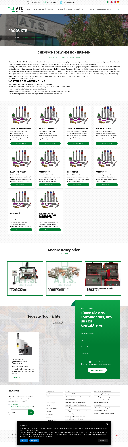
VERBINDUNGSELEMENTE (71, 408)
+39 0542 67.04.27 (36, 2)
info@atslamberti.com (70, 2)
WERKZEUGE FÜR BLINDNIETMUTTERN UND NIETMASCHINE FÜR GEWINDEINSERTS (75, 418)
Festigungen (49, 414)
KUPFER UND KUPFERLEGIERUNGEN (102, 394)
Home (28, 9)
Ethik (47, 397)
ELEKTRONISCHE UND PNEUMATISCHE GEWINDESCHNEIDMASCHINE (102, 401)
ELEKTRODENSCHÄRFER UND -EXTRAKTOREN (104, 413)
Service (60, 9)
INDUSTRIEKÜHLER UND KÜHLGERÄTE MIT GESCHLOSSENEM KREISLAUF (103, 409)
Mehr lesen (16, 378)
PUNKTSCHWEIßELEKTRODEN (72, 394)
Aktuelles (48, 411)
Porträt (48, 394)
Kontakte (90, 9)
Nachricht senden (97, 370)
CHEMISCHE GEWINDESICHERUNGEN (102, 397)
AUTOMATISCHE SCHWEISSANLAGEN (102, 391)
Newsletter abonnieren (98, 362)
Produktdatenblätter (74, 9)
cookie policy (34, 430)
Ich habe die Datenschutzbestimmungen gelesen (98, 364)
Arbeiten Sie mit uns (104, 9)
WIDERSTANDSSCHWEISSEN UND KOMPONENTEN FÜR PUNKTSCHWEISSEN (77, 398)
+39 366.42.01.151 (52, 2)
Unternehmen (38, 9)
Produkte (50, 9)
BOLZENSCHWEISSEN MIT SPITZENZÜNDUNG (75, 402)
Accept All (103, 440)
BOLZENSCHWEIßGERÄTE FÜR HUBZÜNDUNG (75, 405)
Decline (93, 440)
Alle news (58, 322)
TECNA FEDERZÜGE (69, 414)
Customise (25, 440)
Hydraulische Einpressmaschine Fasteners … (19, 361)
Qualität (48, 400)
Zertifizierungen (50, 403)
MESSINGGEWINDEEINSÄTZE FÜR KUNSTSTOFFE (76, 411)
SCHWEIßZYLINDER (98, 405)
